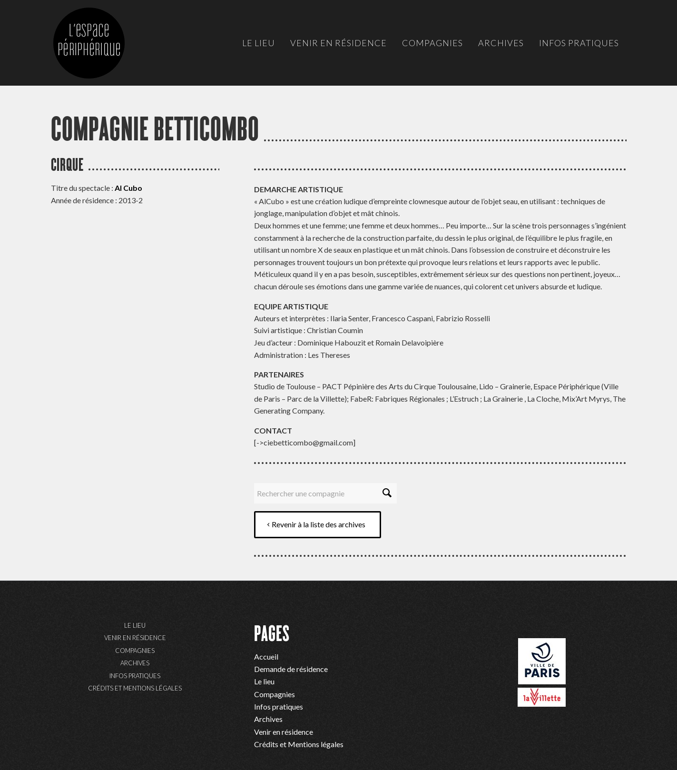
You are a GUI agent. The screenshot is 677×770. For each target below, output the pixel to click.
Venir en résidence (135, 638)
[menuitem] (259, 43)
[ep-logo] (98, 52)
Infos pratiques (134, 676)
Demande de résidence (291, 668)
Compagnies (135, 650)
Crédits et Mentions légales (135, 688)
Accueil (266, 656)
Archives (134, 663)
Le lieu (135, 625)
